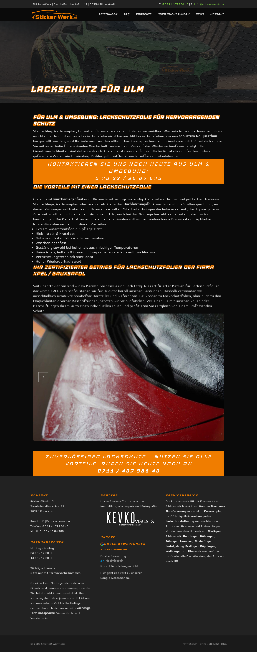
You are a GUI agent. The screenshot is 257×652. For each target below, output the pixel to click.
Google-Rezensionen (114, 577)
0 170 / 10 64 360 (51, 531)
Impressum (189, 643)
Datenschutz (209, 643)
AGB (224, 643)
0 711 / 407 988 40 (175, 4)
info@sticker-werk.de (209, 4)
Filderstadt (173, 536)
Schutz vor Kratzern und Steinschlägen (193, 526)
